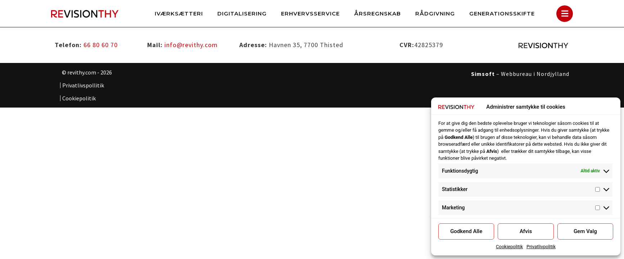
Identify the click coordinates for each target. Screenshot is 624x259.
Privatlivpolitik (541, 246)
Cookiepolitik (509, 246)
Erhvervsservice (310, 13)
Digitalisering (242, 13)
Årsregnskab (377, 13)
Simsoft (483, 73)
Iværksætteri (179, 13)
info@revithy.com (191, 44)
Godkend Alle (466, 231)
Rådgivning (435, 13)
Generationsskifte (502, 13)
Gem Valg (585, 231)
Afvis (526, 231)
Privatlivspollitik (83, 84)
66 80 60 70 (100, 44)
